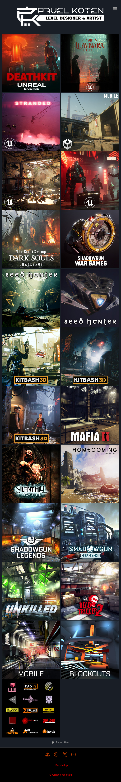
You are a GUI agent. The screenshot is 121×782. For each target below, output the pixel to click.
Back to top (61, 765)
